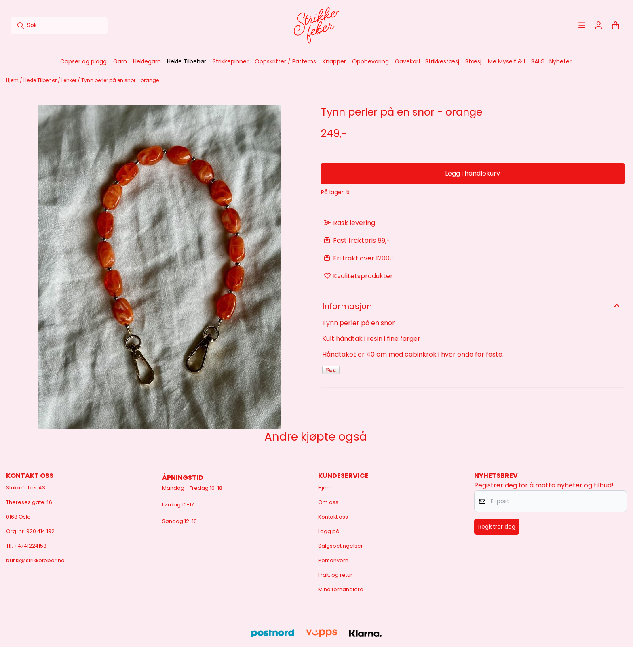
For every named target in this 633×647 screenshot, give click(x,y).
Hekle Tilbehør (40, 80)
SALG (538, 61)
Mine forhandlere (340, 589)
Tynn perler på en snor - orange (120, 80)
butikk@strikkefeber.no (35, 560)
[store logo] (316, 25)
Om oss (328, 502)
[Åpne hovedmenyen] (582, 25)
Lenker (69, 80)
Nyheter (560, 61)
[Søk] (59, 25)
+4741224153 (30, 545)
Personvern (333, 560)
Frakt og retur (335, 574)
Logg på (329, 531)
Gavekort (408, 61)
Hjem (13, 80)
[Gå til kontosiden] (599, 25)
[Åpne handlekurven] (615, 25)
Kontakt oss (333, 516)
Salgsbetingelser (340, 545)
